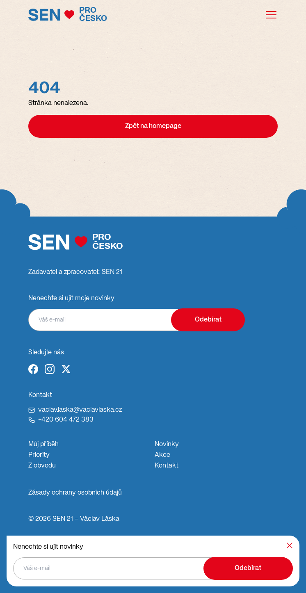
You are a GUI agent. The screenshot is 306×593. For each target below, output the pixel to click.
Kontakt (166, 466)
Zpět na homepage (153, 126)
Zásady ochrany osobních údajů (75, 493)
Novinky (167, 444)
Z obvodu (42, 466)
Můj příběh (43, 444)
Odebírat (208, 320)
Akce (162, 455)
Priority (39, 455)
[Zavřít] (289, 545)
